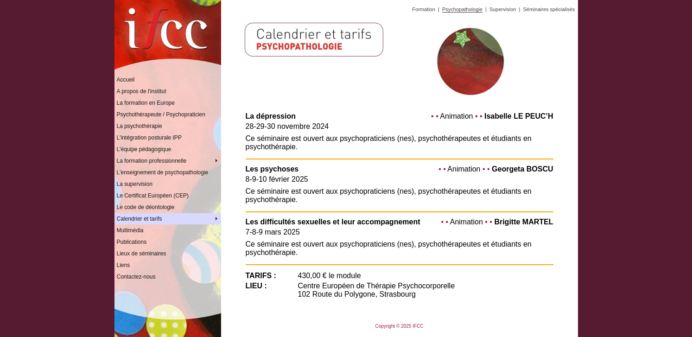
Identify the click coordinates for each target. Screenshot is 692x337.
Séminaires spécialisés (549, 9)
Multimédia (130, 230)
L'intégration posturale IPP (149, 137)
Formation (423, 9)
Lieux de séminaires (141, 253)
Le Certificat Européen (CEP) (153, 195)
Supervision (502, 9)
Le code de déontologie (146, 207)
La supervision (134, 184)
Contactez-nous (136, 276)
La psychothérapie (139, 126)
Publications (132, 242)
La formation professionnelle (169, 161)
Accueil (126, 79)
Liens (123, 265)
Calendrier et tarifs (169, 219)
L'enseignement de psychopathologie (163, 172)
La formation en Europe (146, 103)
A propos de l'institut (141, 91)
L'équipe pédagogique (144, 149)
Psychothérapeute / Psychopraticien (161, 114)
